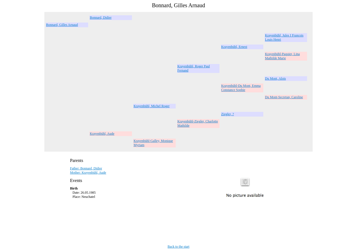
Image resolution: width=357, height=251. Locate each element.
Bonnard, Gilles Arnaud (62, 25)
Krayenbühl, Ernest (234, 47)
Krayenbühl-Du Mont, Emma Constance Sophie (241, 88)
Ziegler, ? (227, 114)
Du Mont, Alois (275, 78)
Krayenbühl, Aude (102, 134)
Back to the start (178, 246)
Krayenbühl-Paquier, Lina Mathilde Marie (282, 56)
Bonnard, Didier (101, 17)
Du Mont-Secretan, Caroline (284, 97)
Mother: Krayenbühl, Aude (88, 172)
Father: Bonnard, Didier (86, 168)
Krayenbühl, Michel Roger (152, 106)
